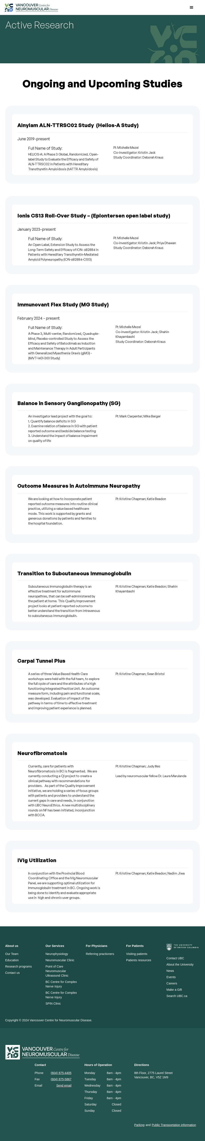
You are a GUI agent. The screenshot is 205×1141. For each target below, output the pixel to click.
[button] (192, 7)
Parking (139, 1125)
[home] (92, 7)
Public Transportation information (174, 1125)
